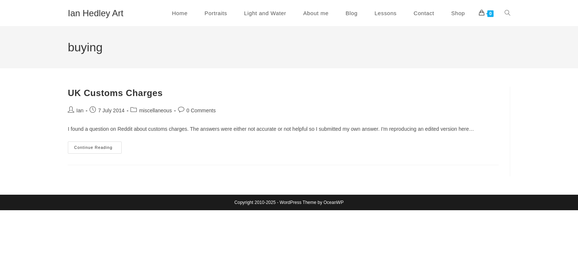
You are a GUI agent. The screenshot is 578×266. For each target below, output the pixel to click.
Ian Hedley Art (95, 13)
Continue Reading (98, 149)
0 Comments (201, 110)
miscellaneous (155, 110)
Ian (79, 110)
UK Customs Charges (115, 93)
